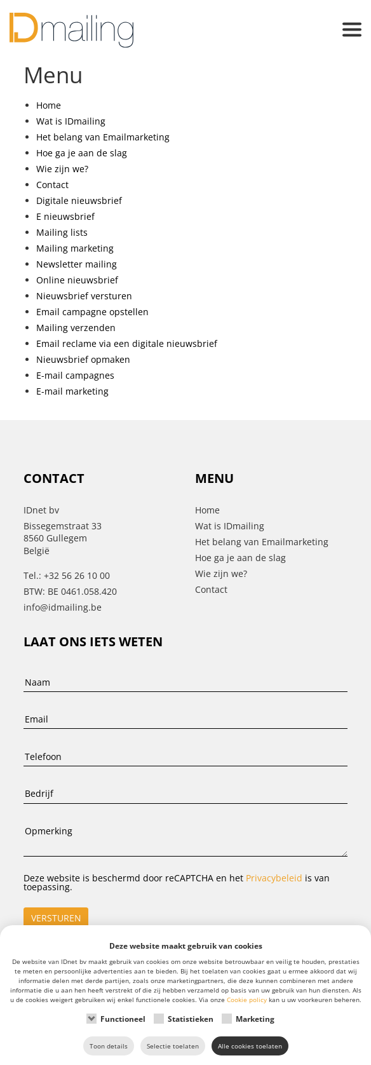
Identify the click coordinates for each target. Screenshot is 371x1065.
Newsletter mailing (76, 264)
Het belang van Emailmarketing (103, 137)
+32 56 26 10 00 (77, 575)
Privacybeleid (274, 878)
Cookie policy (247, 999)
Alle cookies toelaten (250, 1045)
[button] (351, 31)
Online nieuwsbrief (77, 280)
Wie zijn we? (62, 169)
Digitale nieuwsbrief (79, 200)
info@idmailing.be (63, 607)
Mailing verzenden (76, 328)
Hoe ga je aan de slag (81, 153)
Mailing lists (62, 232)
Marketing (255, 1019)
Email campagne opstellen (92, 312)
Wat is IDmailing (70, 121)
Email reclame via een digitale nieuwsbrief (126, 343)
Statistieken (190, 1019)
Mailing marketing (75, 248)
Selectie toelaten (173, 1045)
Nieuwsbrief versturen (84, 296)
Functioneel (122, 1019)
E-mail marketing (72, 391)
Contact (52, 185)
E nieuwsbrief (65, 216)
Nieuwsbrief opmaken (83, 359)
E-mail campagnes (75, 375)
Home (48, 105)
